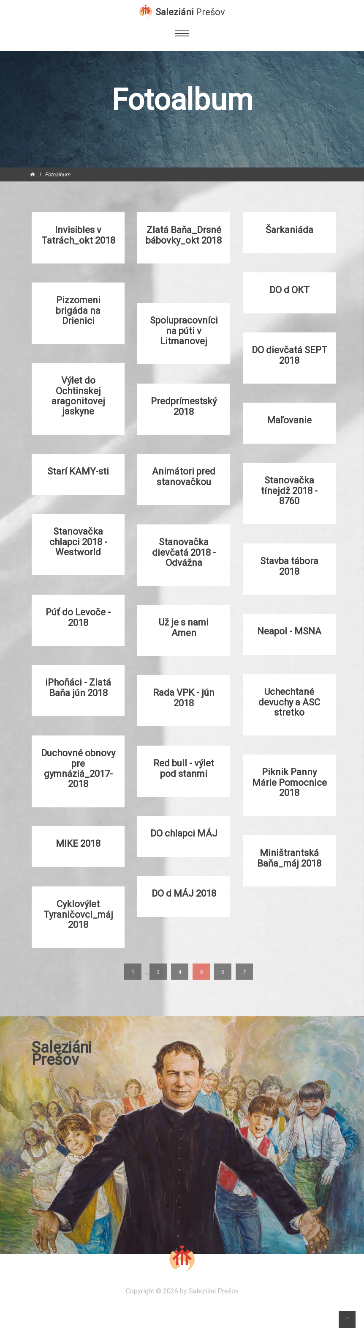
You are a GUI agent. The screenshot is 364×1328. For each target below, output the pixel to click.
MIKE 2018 (78, 844)
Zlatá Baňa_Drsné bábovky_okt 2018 (184, 235)
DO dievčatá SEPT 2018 (289, 355)
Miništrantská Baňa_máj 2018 (289, 858)
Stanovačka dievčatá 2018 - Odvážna (184, 552)
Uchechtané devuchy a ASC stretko (289, 702)
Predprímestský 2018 (184, 406)
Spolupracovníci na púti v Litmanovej (184, 331)
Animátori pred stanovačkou (183, 476)
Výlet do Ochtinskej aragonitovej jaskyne (78, 396)
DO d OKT (289, 290)
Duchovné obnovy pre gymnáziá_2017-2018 (78, 768)
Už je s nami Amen (184, 627)
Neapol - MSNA (289, 631)
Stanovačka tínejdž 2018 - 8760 (289, 490)
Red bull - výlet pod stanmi (183, 768)
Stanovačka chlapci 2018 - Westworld (78, 542)
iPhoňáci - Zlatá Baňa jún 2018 (78, 688)
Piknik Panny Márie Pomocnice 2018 (289, 782)
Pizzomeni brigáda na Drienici (78, 310)
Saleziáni (190, 11)
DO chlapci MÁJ (183, 834)
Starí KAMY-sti (78, 471)
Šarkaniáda (289, 230)
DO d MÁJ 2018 (184, 894)
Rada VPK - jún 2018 (184, 698)
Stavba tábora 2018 (289, 566)
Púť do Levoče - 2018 (78, 617)
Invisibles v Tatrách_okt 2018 (78, 235)
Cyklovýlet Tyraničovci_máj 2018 (78, 914)
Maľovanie (289, 420)
